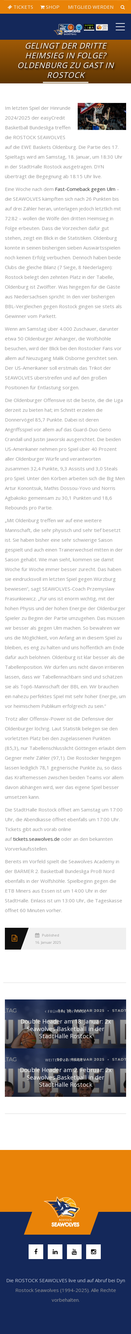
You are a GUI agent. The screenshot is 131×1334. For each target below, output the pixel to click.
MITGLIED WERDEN (90, 7)
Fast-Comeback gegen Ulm (85, 189)
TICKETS (20, 7)
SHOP (49, 7)
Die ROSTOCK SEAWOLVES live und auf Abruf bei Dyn (65, 1280)
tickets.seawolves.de (36, 839)
